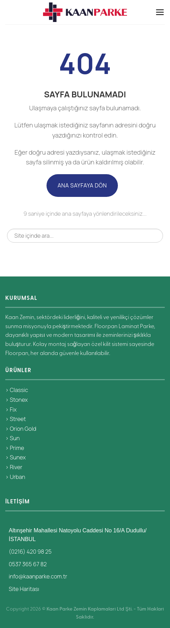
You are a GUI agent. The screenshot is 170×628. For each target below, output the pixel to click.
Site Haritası (24, 589)
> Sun (12, 438)
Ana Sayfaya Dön (82, 185)
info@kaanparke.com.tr (38, 576)
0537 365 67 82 (28, 564)
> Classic (16, 390)
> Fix (11, 409)
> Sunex (15, 457)
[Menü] (160, 12)
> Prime (14, 448)
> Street (15, 419)
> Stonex (16, 400)
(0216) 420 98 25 (30, 551)
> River (13, 467)
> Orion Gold (20, 429)
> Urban (15, 477)
